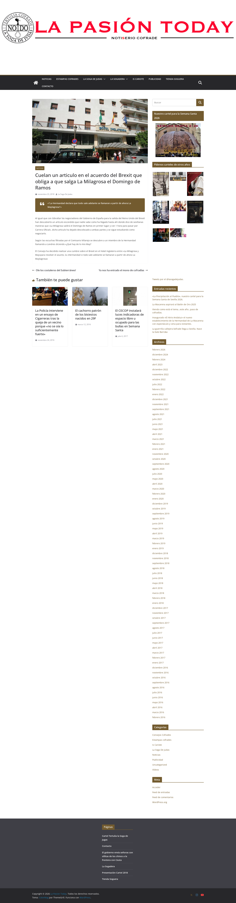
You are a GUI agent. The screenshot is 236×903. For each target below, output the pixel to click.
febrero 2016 (158, 717)
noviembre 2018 (160, 558)
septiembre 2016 (160, 682)
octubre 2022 (159, 379)
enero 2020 (158, 498)
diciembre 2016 (160, 667)
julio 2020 (157, 473)
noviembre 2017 (160, 612)
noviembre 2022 (160, 374)
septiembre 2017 (160, 622)
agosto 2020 (158, 468)
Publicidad (155, 79)
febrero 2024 (158, 359)
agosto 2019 (158, 518)
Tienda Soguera (175, 79)
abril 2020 (157, 483)
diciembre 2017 (160, 608)
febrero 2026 (158, 349)
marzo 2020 (158, 488)
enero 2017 (158, 662)
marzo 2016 (158, 712)
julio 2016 (157, 692)
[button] (104, 79)
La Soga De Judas (65, 194)
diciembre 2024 (160, 354)
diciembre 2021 (160, 399)
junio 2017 (157, 637)
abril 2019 (157, 533)
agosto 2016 (158, 687)
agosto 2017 (158, 627)
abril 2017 (157, 647)
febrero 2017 (158, 657)
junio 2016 (157, 697)
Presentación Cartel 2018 (115, 872)
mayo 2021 (157, 429)
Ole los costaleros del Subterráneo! (54, 270)
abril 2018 (157, 588)
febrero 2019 (158, 543)
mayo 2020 (157, 478)
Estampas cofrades (67, 79)
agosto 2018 (158, 568)
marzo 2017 (158, 652)
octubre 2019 (159, 508)
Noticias (46, 79)
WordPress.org (159, 802)
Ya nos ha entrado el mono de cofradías (123, 270)
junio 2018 (157, 578)
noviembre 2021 (160, 404)
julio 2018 (157, 573)
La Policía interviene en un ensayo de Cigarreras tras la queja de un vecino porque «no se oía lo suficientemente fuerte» (49, 322)
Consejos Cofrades (161, 734)
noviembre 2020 (160, 453)
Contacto (47, 86)
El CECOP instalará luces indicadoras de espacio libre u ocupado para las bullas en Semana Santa (129, 320)
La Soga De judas (92, 79)
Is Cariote (138, 79)
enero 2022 (158, 394)
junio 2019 (157, 523)
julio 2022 (157, 384)
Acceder (156, 787)
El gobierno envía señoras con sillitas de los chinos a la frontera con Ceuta (117, 856)
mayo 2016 (157, 702)
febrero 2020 (158, 493)
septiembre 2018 (160, 563)
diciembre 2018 (160, 553)
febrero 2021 (158, 444)
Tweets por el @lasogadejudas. (168, 279)
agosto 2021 (158, 414)
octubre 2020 (159, 458)
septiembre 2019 (160, 513)
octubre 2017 (159, 617)
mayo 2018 (157, 583)
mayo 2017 (157, 642)
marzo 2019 (158, 538)
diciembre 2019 (160, 503)
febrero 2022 (158, 389)
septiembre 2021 (160, 409)
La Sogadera (117, 79)
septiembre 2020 (160, 463)
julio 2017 (157, 632)
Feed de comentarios (162, 797)
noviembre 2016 (160, 672)
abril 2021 (157, 434)
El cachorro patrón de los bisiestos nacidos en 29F (88, 314)
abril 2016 (157, 707)
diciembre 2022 (160, 369)
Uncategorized (159, 764)
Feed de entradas (161, 792)
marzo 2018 (158, 593)
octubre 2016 (159, 677)
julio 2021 (157, 419)
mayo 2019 (157, 528)
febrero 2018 (158, 598)
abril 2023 (157, 364)
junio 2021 (157, 424)
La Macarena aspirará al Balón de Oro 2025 (174, 304)
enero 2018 (158, 603)
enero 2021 (158, 449)
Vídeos (155, 769)
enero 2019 (158, 548)
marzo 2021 (158, 439)
